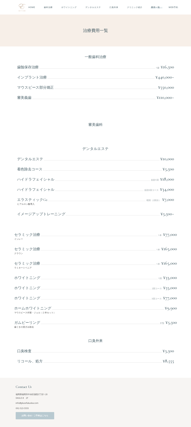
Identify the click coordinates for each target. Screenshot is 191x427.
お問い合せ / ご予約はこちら (34, 416)
